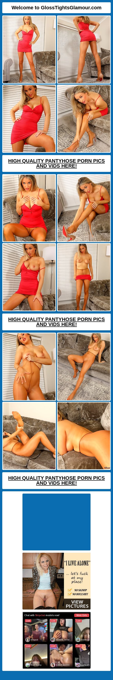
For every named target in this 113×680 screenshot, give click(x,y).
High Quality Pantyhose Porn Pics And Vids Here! (56, 163)
